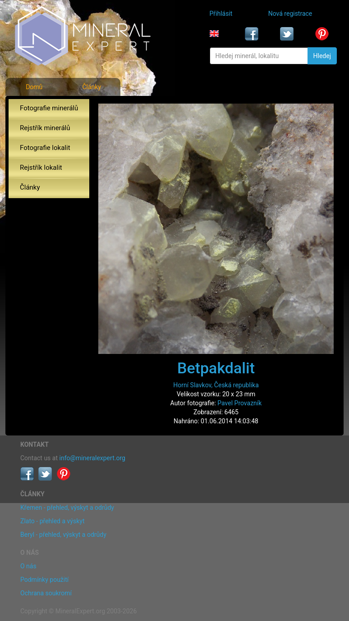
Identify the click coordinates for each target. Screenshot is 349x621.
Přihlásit (221, 13)
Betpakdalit (216, 368)
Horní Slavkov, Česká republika (216, 385)
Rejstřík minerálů (45, 128)
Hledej (322, 55)
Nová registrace (290, 13)
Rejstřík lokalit (41, 167)
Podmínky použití (44, 579)
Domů (34, 87)
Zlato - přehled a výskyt (52, 521)
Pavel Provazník (239, 403)
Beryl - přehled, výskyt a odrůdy (63, 534)
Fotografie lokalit (45, 148)
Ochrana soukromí (46, 593)
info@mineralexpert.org (92, 458)
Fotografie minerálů (49, 108)
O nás (28, 566)
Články (91, 87)
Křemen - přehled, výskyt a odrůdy (67, 507)
